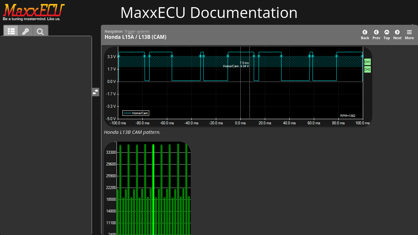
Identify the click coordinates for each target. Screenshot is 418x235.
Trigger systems (137, 31)
